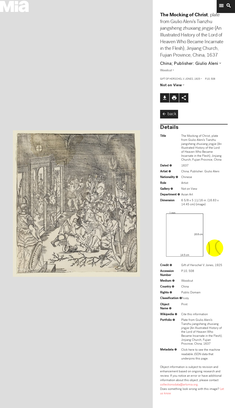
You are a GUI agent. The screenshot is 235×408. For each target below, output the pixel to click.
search (228, 5)
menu (221, 5)
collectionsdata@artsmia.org (179, 384)
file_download (164, 98)
